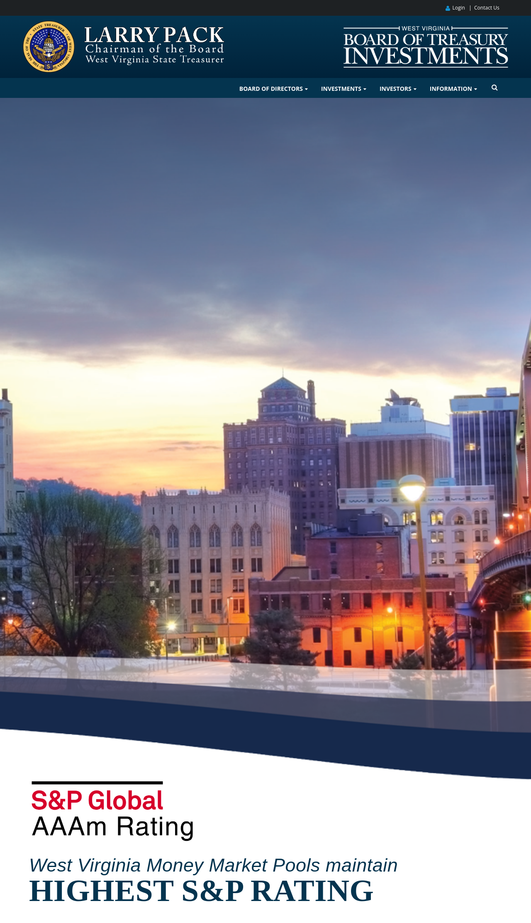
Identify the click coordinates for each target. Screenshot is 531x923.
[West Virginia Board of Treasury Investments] (425, 29)
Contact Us (486, 7)
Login (458, 7)
